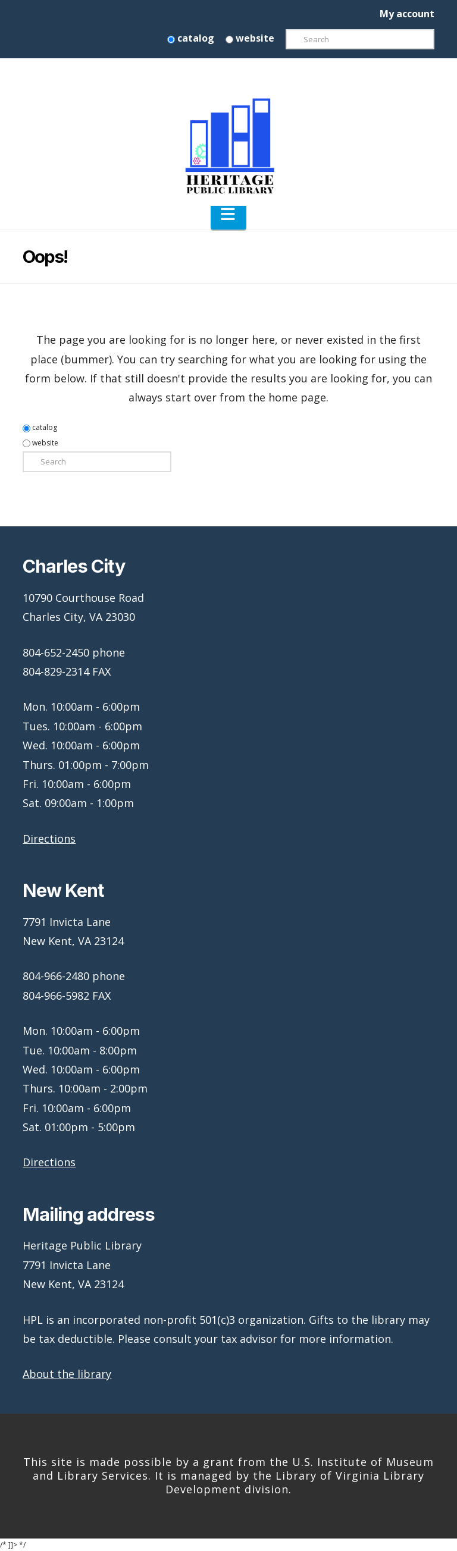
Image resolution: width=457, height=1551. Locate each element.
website (250, 38)
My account (407, 13)
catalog (190, 38)
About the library (67, 1374)
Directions (49, 838)
